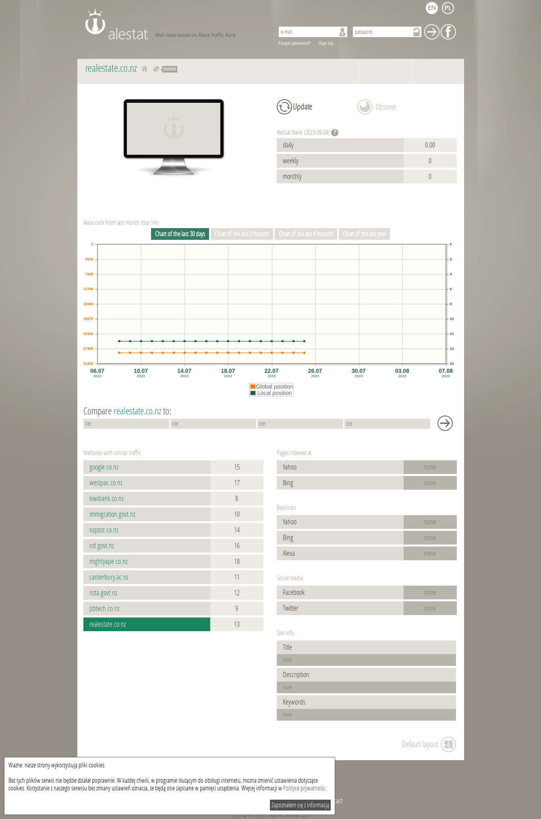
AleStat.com (175, 24)
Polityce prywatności (304, 788)
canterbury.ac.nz (109, 577)
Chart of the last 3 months (242, 234)
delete (169, 69)
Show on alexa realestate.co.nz (145, 69)
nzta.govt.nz (103, 592)
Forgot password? (295, 43)
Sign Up (326, 43)
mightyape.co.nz (108, 561)
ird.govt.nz (101, 545)
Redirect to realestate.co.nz (156, 69)
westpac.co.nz (105, 482)
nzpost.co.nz (103, 530)
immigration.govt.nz (112, 514)
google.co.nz (103, 467)
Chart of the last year (364, 234)
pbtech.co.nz (104, 608)
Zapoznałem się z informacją (300, 805)
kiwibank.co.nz (106, 498)
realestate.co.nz (107, 624)
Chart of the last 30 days (180, 234)
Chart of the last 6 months (306, 234)
